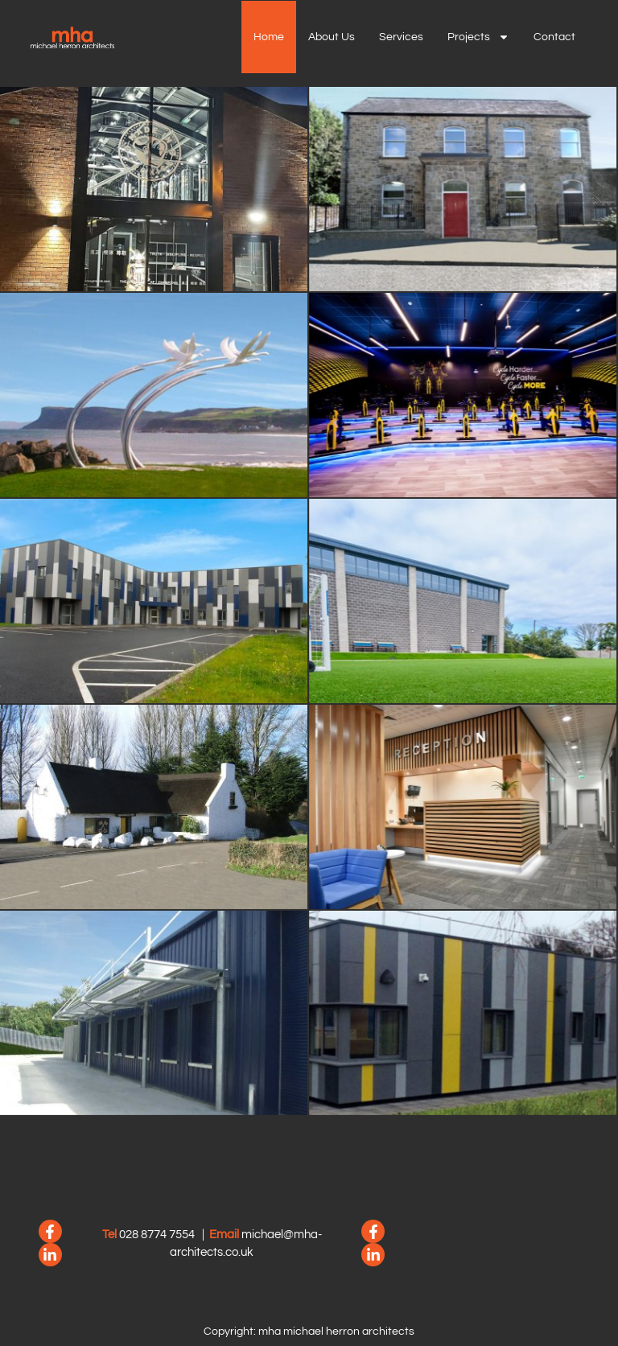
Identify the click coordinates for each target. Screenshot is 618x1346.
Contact (554, 37)
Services (401, 37)
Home (268, 37)
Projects (478, 37)
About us (331, 37)
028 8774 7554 (157, 1235)
